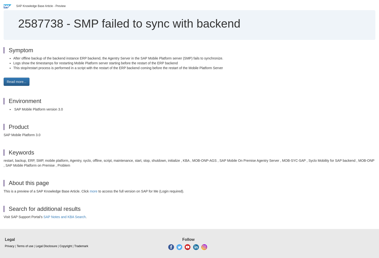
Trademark (81, 246)
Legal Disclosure (46, 246)
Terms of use (25, 246)
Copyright (65, 246)
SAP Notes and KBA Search (65, 217)
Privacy (9, 246)
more (93, 191)
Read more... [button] (16, 82)
